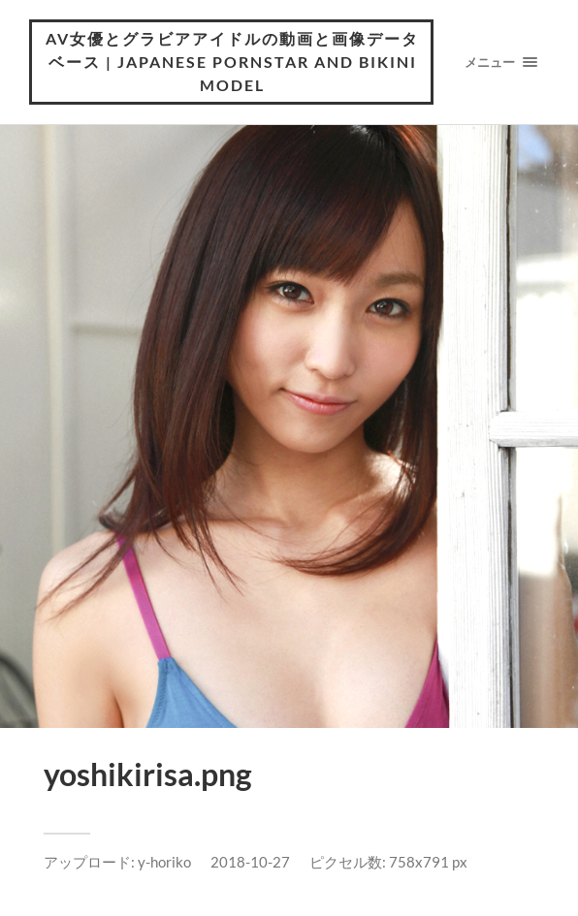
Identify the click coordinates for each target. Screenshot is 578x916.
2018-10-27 (250, 861)
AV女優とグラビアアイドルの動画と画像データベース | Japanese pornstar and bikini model (232, 61)
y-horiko (164, 861)
